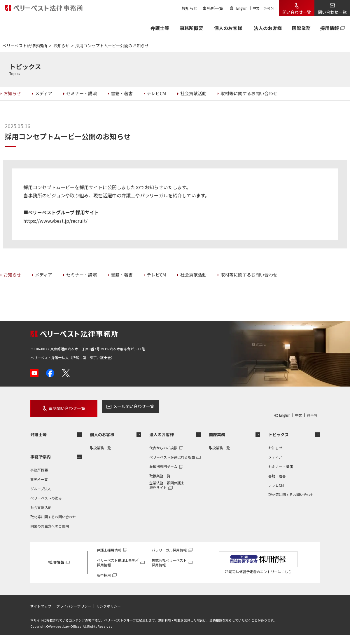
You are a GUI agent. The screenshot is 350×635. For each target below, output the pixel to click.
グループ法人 (40, 484)
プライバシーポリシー (73, 602)
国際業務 (301, 28)
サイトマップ (40, 602)
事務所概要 (191, 28)
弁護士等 (38, 430)
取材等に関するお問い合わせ (53, 512)
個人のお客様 (228, 28)
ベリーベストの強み (46, 493)
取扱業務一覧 (100, 443)
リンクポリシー (108, 602)
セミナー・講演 (280, 462)
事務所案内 (40, 452)
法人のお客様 (268, 28)
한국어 (268, 8)
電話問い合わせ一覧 (61, 406)
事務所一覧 (213, 8)
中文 (256, 8)
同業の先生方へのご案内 (49, 521)
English (242, 8)
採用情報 (329, 28)
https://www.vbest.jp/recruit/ (55, 220)
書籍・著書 (277, 471)
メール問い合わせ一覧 (123, 406)
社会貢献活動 (40, 503)
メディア (275, 452)
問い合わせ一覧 (296, 12)
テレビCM (276, 481)
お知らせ (189, 8)
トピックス (278, 430)
